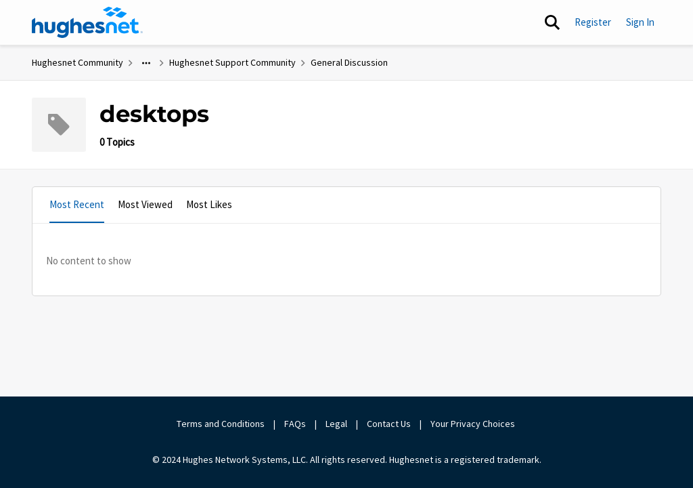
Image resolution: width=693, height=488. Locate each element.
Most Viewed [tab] (145, 204)
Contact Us (389, 424)
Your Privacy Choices (473, 424)
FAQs (295, 424)
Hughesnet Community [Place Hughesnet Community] (77, 62)
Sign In (640, 22)
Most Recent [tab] (76, 204)
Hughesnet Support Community (232, 62)
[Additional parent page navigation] (146, 63)
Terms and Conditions (221, 424)
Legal (336, 424)
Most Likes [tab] (209, 204)
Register (593, 22)
